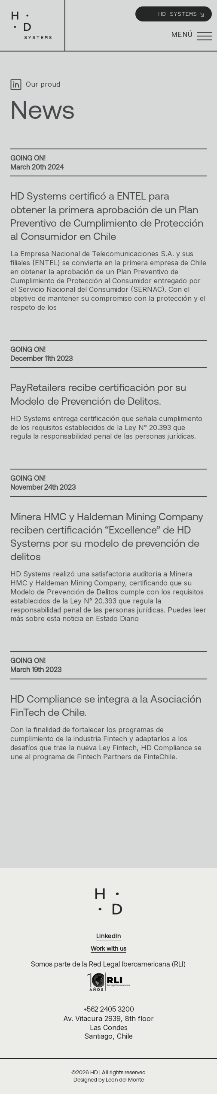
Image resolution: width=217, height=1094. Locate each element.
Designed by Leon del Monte (108, 1079)
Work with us (108, 948)
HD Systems (181, 13)
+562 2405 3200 (108, 1009)
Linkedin (108, 936)
